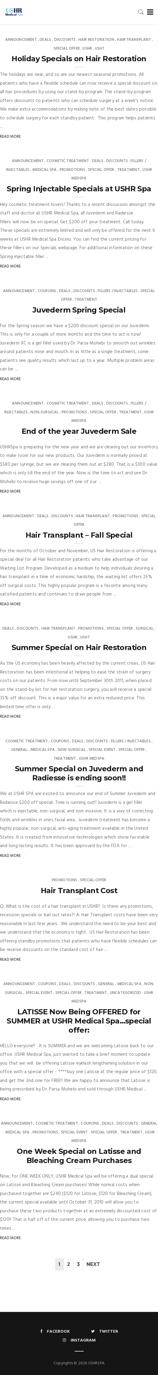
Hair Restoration (96, 40)
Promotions (72, 170)
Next (93, 1264)
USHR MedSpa (91, 758)
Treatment (128, 170)
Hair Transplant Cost (79, 890)
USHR (87, 48)
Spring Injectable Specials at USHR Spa (79, 188)
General (19, 750)
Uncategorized (125, 993)
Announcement (21, 40)
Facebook (55, 1331)
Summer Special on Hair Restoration (79, 647)
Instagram (79, 1340)
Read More (10, 136)
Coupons (47, 291)
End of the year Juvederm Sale (79, 431)
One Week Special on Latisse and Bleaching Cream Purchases (79, 1156)
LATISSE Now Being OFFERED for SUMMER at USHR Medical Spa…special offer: (79, 1020)
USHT (100, 48)
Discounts (65, 40)
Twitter (104, 1331)
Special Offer (67, 48)
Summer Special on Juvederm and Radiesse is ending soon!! (79, 773)
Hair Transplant (134, 40)
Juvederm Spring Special (79, 310)
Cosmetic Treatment (68, 161)
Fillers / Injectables (118, 291)
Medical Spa (44, 170)
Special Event (102, 750)
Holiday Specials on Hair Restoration (79, 58)
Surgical (144, 628)
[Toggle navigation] (149, 12)
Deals (45, 40)
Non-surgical (44, 412)
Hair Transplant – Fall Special (79, 535)
